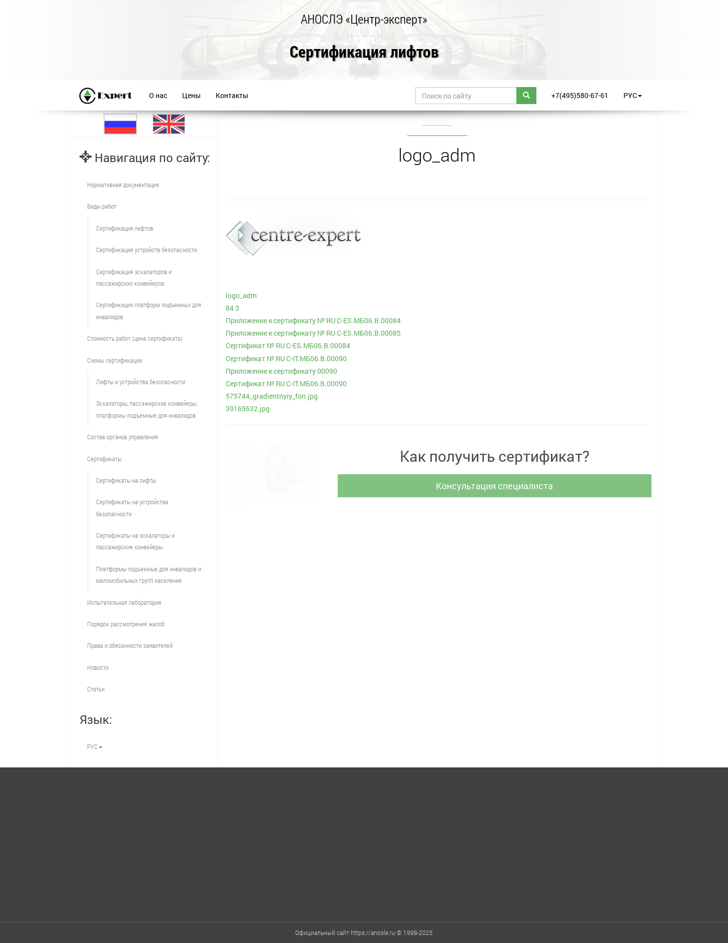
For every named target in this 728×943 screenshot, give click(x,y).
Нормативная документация (123, 184)
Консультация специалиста (496, 486)
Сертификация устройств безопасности (146, 249)
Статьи (96, 688)
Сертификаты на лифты (126, 480)
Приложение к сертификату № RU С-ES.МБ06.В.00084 (313, 320)
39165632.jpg (248, 408)
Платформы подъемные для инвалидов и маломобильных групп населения (148, 574)
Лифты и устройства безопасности (140, 381)
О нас (158, 95)
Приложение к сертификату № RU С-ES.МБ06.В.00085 (313, 333)
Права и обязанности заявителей (130, 645)
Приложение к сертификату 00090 (281, 371)
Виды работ (102, 206)
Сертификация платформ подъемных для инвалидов (148, 310)
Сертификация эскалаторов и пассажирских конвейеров (134, 277)
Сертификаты (104, 458)
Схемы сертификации (114, 360)
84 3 (232, 308)
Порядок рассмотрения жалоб (126, 623)
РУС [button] (632, 95)
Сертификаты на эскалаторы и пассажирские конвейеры (135, 541)
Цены (191, 95)
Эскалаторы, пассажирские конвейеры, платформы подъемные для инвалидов (146, 409)
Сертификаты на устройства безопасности (132, 507)
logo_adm (241, 295)
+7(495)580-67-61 (579, 95)
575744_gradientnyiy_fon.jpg (272, 396)
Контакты (232, 95)
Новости (98, 667)
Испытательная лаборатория (124, 602)
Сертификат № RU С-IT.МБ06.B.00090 (286, 358)
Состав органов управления (122, 436)
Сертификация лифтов (364, 52)
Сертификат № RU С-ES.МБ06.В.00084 (288, 345)
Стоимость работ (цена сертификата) (135, 338)
